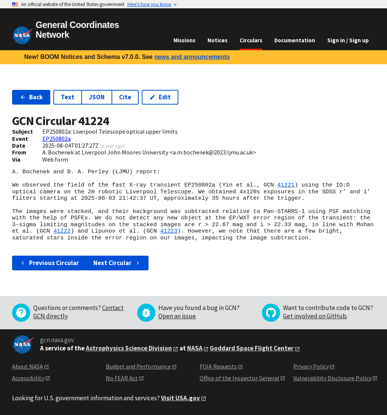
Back (31, 97)
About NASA (27, 366)
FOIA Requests (218, 366)
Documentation (294, 40)
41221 (286, 185)
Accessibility (28, 378)
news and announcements (192, 57)
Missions (184, 40)
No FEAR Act (122, 378)
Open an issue (177, 316)
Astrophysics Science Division (129, 348)
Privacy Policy (311, 366)
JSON (97, 97)
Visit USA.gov (180, 398)
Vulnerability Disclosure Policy (332, 378)
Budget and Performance (138, 366)
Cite (125, 97)
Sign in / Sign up (348, 40)
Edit (160, 97)
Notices (217, 40)
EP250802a (56, 138)
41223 (169, 231)
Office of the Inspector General (239, 378)
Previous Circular (49, 263)
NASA (195, 348)
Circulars (251, 40)
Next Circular (117, 263)
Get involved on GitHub (315, 316)
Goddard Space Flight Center (252, 348)
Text (67, 97)
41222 (62, 231)
